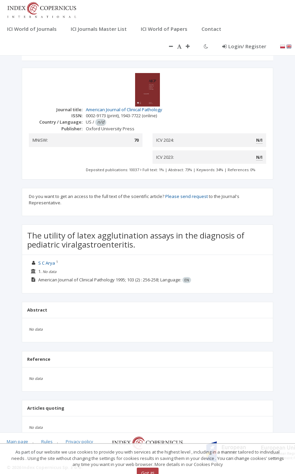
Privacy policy (79, 441)
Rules (47, 441)
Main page (17, 441)
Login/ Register (244, 46)
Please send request (186, 196)
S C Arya (46, 263)
